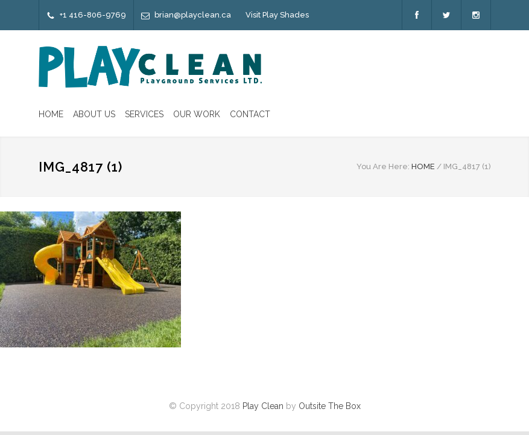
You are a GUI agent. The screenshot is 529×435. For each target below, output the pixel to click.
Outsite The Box (330, 406)
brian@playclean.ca (192, 14)
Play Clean (263, 406)
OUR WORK (196, 114)
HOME (51, 114)
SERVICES (144, 114)
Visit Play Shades (277, 14)
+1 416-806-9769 (93, 14)
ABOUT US (94, 114)
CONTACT (250, 114)
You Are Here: (383, 166)
